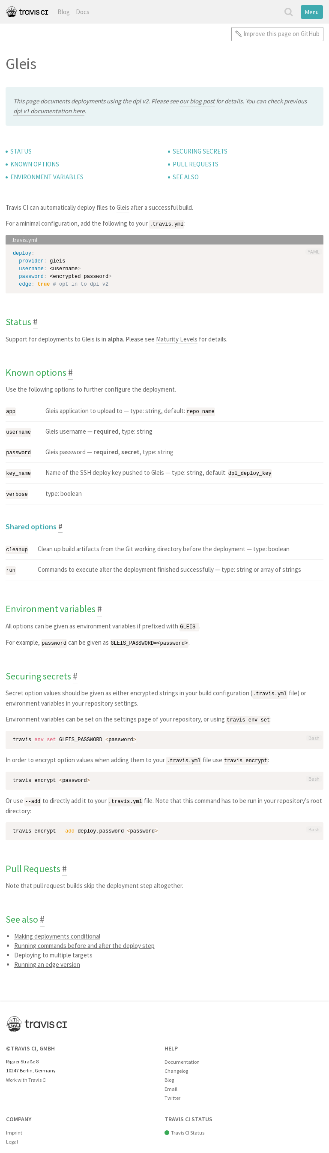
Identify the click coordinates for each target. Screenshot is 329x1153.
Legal (12, 1136)
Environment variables (47, 177)
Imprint (14, 1127)
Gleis (123, 207)
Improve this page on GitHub (281, 34)
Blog (63, 12)
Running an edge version (47, 959)
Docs (83, 12)
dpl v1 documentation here (48, 111)
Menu (312, 12)
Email (170, 1084)
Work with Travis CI (26, 1075)
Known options (34, 164)
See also (186, 177)
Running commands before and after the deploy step (84, 940)
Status (21, 151)
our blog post (197, 101)
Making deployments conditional (57, 931)
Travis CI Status (187, 1127)
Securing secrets (200, 151)
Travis (27, 12)
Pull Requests (195, 164)
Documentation (182, 1056)
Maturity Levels (176, 339)
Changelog (176, 1065)
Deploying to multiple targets (53, 950)
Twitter (172, 1093)
